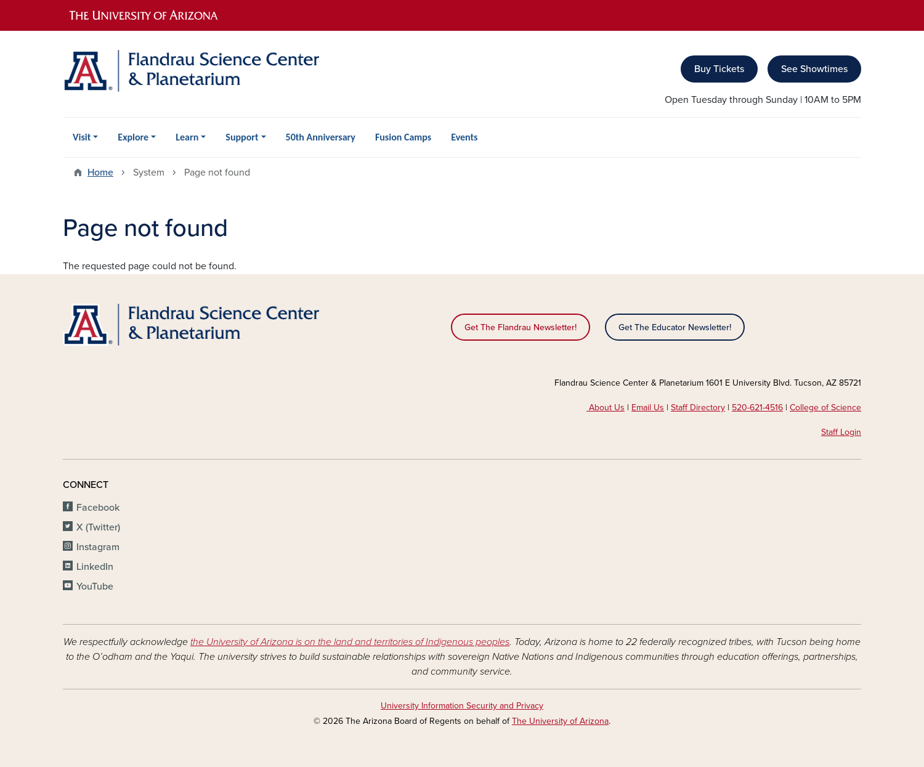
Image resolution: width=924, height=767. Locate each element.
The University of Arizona (560, 721)
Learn (187, 137)
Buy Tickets (719, 69)
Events (464, 137)
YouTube (94, 586)
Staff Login (841, 432)
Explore (133, 137)
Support (241, 137)
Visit (82, 137)
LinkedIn (94, 567)
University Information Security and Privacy (462, 705)
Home (100, 172)
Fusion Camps (403, 137)
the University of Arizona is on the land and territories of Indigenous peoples (349, 642)
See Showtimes (814, 69)
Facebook (98, 507)
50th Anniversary (320, 137)
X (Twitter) (98, 527)
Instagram (98, 547)
